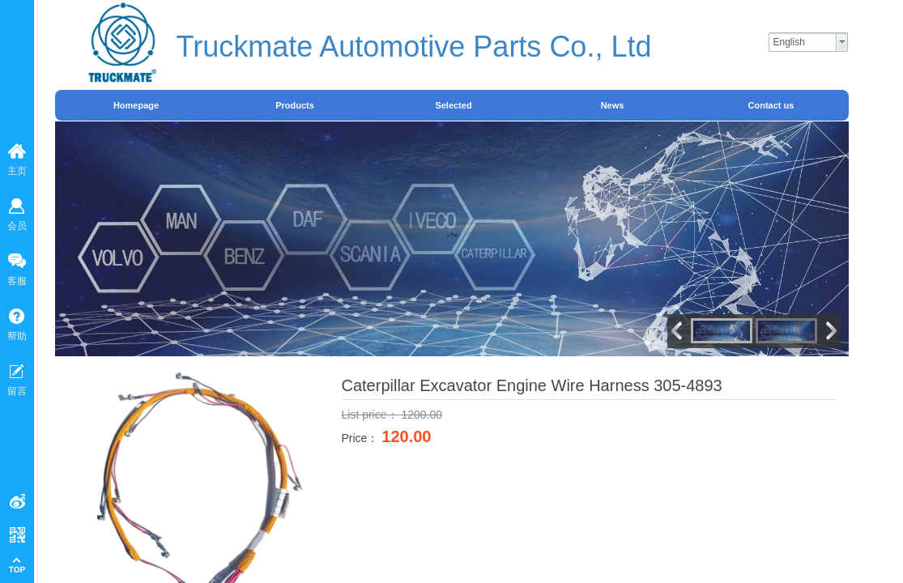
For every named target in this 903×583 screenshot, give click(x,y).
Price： (362, 438)
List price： (372, 414)
